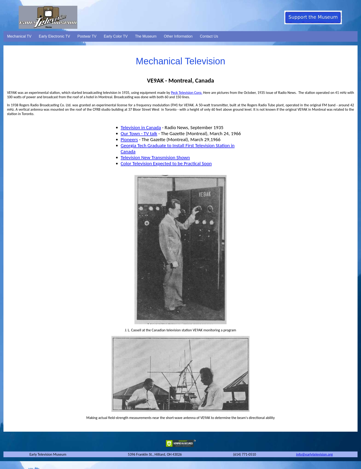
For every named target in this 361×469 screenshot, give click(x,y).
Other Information (178, 36)
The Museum (145, 36)
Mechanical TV (19, 36)
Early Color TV (116, 36)
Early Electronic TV (54, 36)
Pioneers (129, 139)
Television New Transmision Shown (155, 157)
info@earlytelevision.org (314, 454)
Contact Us (209, 36)
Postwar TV (86, 36)
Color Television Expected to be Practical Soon (166, 163)
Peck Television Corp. (186, 92)
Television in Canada (141, 128)
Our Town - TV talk (139, 134)
